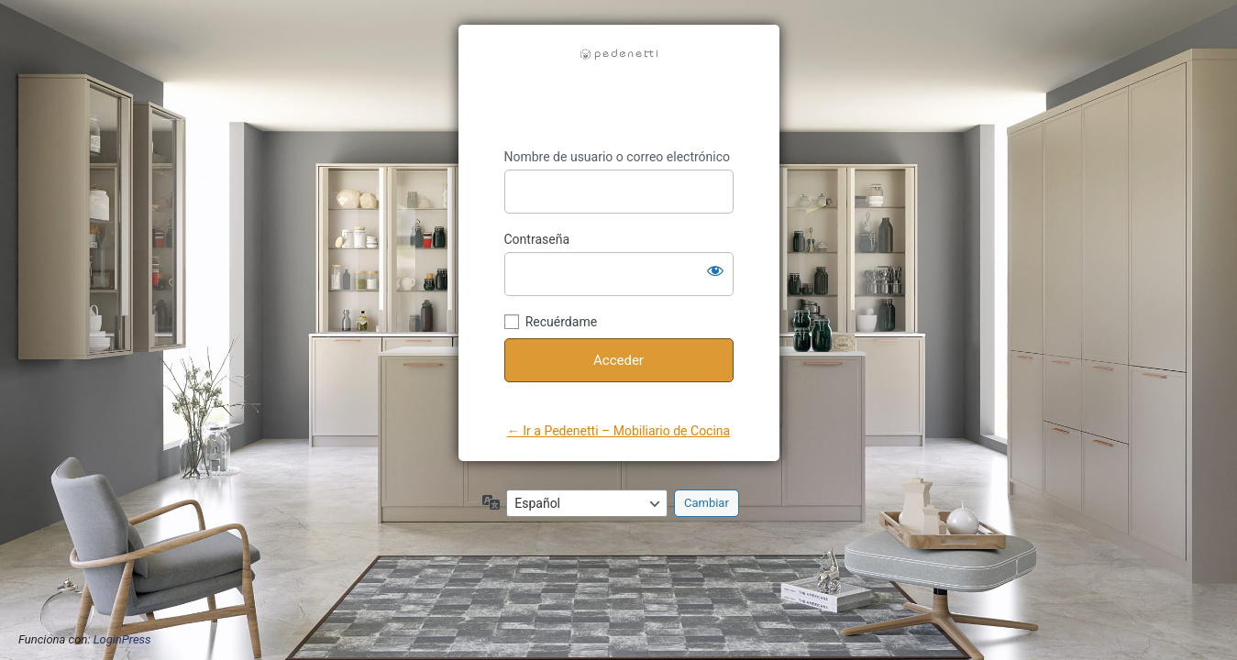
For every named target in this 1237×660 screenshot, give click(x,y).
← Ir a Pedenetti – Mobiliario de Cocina (618, 431)
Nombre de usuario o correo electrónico (617, 156)
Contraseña (537, 239)
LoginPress (122, 639)
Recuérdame (561, 321)
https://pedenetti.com (618, 87)
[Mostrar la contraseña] (715, 270)
